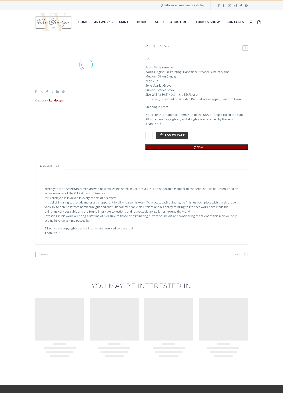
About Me (178, 22)
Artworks (103, 22)
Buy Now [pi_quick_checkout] (196, 147)
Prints (125, 22)
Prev (42, 254)
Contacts (235, 22)
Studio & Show (207, 22)
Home (83, 22)
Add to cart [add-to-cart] (172, 135)
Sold (159, 22)
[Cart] (260, 22)
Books (142, 22)
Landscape (56, 100)
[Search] (251, 22)
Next (241, 254)
